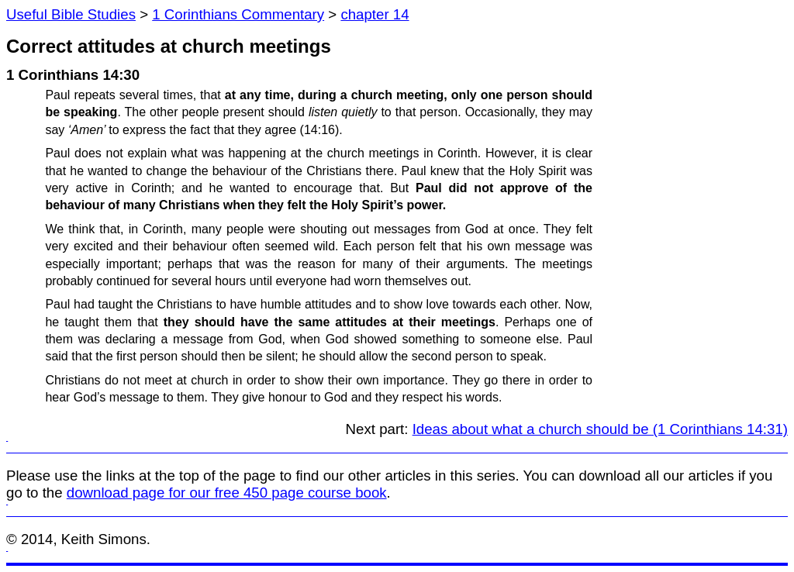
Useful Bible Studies (71, 14)
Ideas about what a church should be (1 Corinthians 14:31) (600, 429)
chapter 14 (374, 14)
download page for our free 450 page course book (227, 492)
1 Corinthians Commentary (238, 14)
